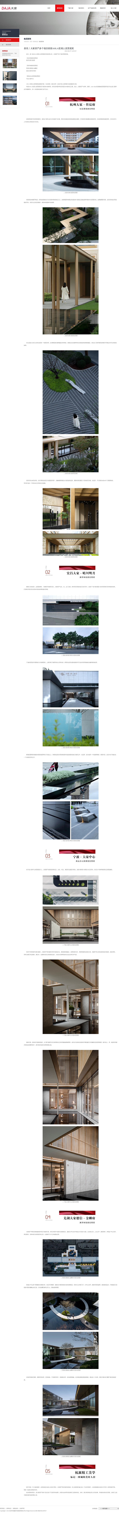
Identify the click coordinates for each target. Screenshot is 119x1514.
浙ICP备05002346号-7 (41, 1511)
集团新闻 (8, 40)
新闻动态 (59, 8)
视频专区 (103, 8)
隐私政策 (15, 1508)
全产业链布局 (92, 8)
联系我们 (2, 1508)
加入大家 (113, 8)
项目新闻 (8, 44)
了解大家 (70, 8)
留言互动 (116, 2)
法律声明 (22, 1508)
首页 (49, 8)
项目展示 (81, 8)
